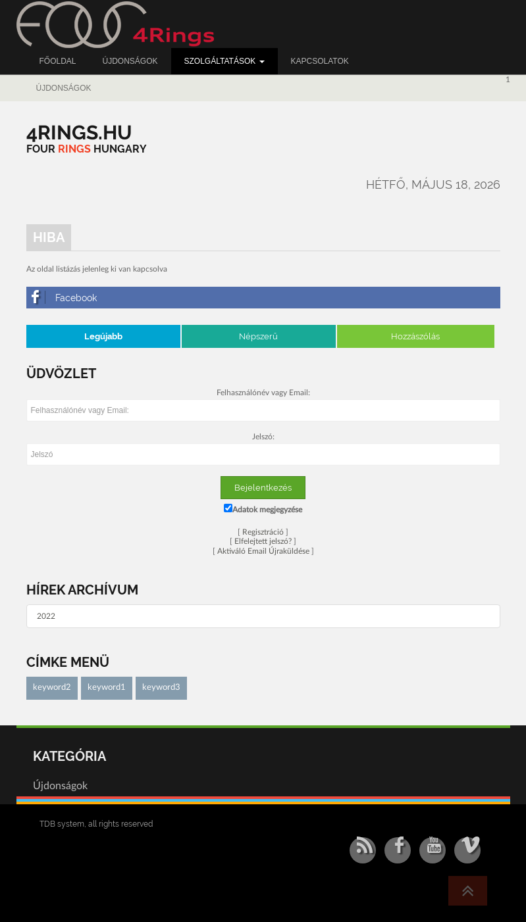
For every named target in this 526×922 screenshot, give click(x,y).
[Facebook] (263, 297)
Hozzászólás (415, 336)
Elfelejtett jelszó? (263, 541)
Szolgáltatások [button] (224, 61)
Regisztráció (263, 532)
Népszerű (258, 336)
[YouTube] (432, 850)
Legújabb (103, 336)
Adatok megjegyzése (263, 509)
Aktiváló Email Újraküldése (263, 551)
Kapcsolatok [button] (320, 61)
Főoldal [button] (57, 61)
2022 (46, 616)
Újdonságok (64, 88)
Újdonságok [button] (130, 61)
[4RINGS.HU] (79, 132)
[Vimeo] (467, 850)
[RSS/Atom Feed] (363, 850)
